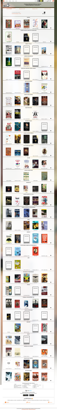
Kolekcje (20, 13)
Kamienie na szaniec (16, 386)
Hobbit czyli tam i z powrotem (36, 386)
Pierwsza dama (25, 386)
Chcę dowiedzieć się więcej (25, 409)
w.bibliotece (25, 400)
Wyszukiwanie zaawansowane (15, 13)
